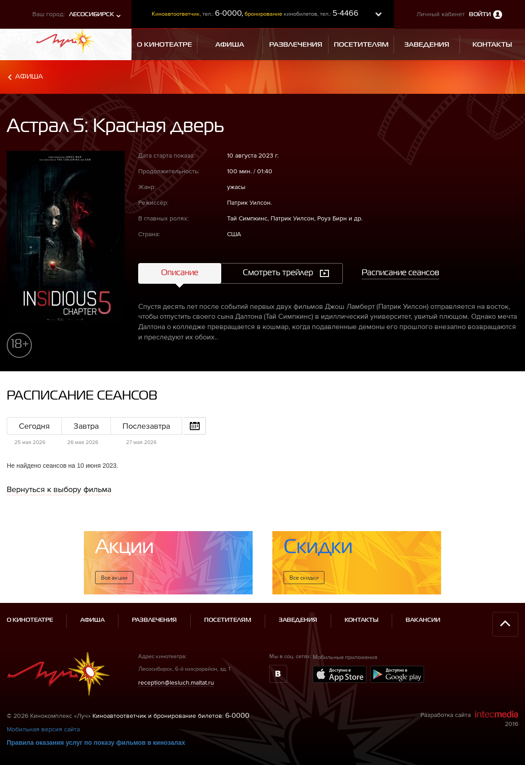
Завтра (86, 426)
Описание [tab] (179, 273)
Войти (480, 15)
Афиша (29, 76)
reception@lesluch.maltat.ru (176, 682)
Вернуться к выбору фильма (59, 489)
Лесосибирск (91, 15)
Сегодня (34, 426)
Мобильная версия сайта (43, 729)
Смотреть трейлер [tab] (278, 273)
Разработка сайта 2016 (469, 718)
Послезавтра (146, 426)
